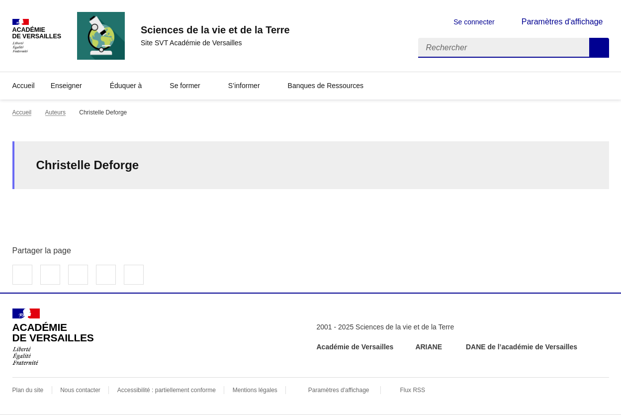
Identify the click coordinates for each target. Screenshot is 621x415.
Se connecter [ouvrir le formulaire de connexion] (474, 22)
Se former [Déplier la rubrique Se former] (185, 86)
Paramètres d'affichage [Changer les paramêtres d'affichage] (562, 21)
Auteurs (55, 112)
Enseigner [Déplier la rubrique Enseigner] (66, 86)
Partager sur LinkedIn (78, 275)
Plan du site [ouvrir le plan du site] (28, 390)
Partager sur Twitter (50, 275)
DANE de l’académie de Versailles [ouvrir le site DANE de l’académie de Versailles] (521, 347)
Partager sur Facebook (22, 275)
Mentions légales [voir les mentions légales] (255, 390)
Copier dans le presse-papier (134, 275)
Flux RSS (412, 390)
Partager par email (106, 275)
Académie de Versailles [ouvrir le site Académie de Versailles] (355, 347)
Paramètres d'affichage (338, 390)
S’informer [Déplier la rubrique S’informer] (244, 86)
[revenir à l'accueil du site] (215, 30)
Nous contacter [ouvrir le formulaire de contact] (80, 390)
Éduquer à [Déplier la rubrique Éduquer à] (126, 86)
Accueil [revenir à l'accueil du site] (23, 86)
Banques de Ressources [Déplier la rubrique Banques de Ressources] (326, 86)
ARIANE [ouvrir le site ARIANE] (429, 347)
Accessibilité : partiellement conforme (166, 390)
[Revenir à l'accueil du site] (53, 337)
